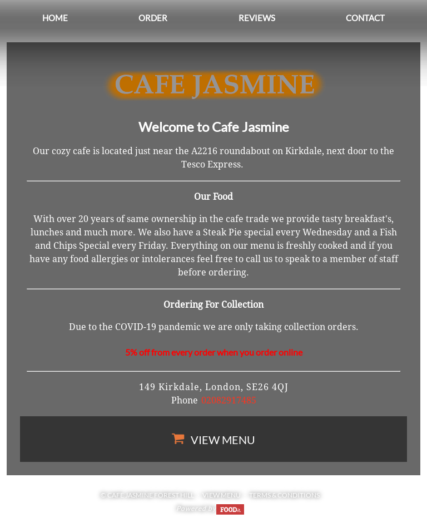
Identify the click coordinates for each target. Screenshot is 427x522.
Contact (365, 18)
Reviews (257, 18)
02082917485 (228, 400)
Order (152, 18)
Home (55, 18)
